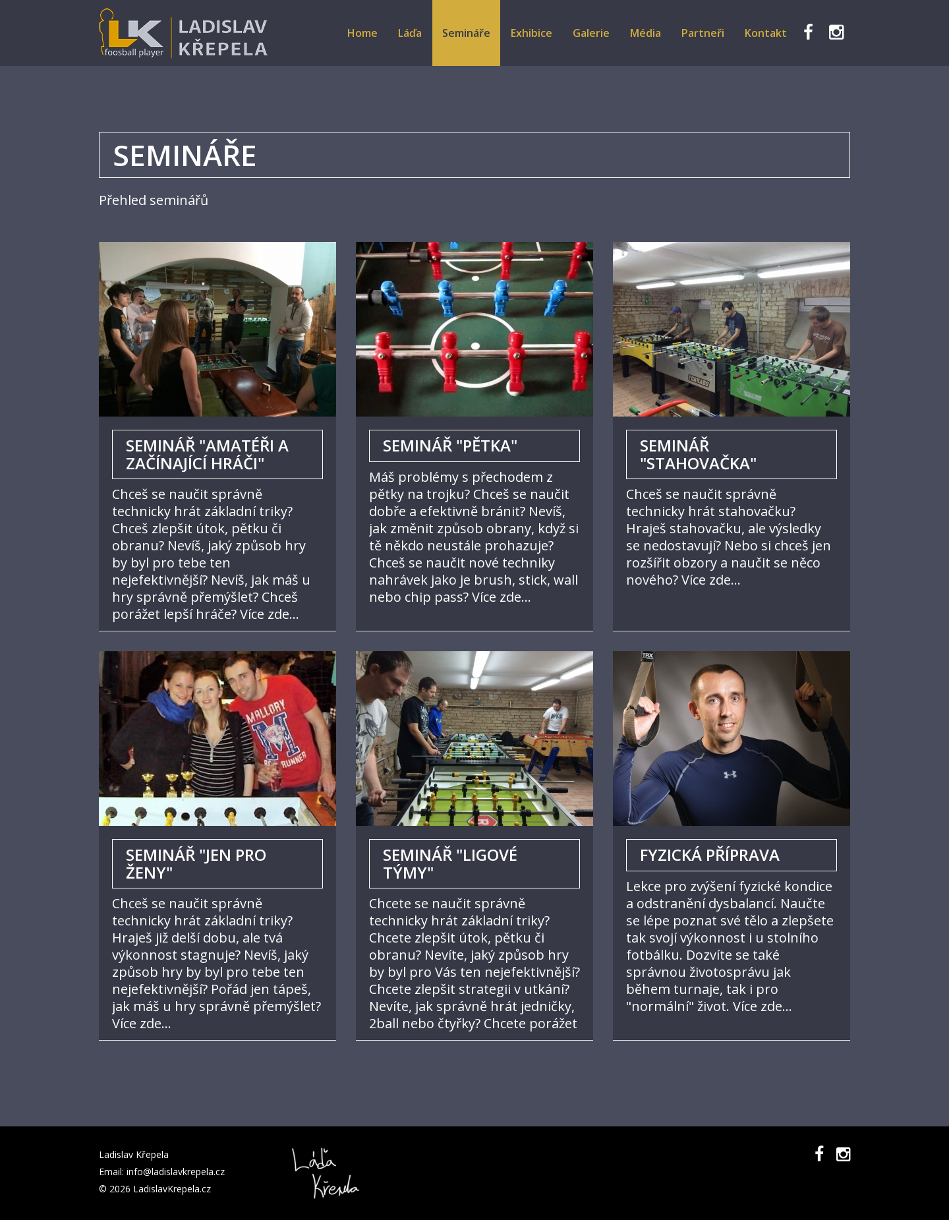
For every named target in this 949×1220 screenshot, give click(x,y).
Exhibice (531, 33)
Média (645, 33)
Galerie (591, 33)
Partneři (702, 33)
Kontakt (766, 33)
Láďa (410, 33)
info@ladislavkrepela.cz (176, 1171)
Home (362, 33)
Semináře (466, 33)
